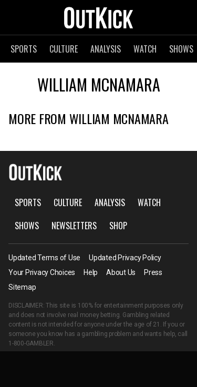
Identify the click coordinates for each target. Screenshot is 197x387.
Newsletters (74, 225)
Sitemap (22, 287)
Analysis (105, 49)
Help (91, 272)
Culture (63, 49)
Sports (24, 49)
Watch (145, 49)
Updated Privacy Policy (125, 257)
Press (153, 272)
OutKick (98, 17)
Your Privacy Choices (41, 272)
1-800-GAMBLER (31, 343)
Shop (118, 225)
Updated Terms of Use (44, 257)
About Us (121, 272)
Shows (27, 225)
